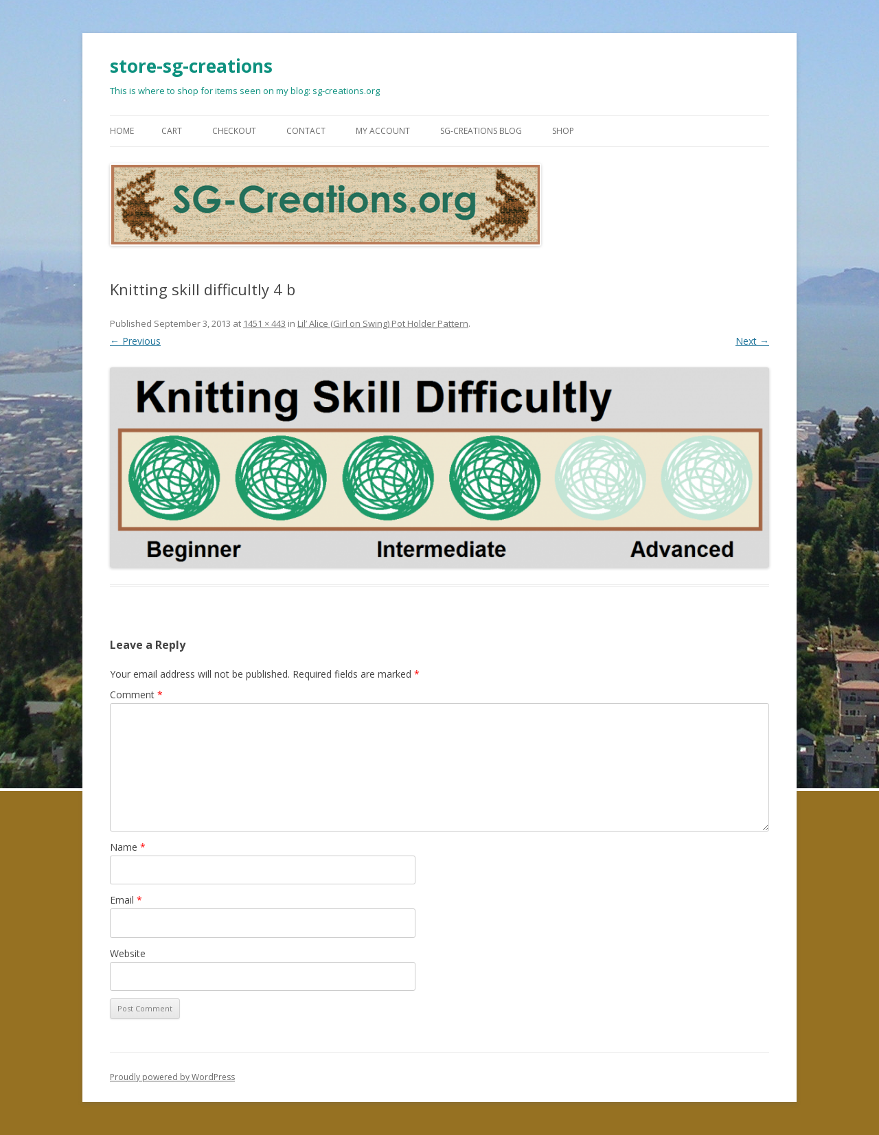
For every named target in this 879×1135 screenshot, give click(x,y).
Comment (136, 694)
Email (126, 899)
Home (122, 131)
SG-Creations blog (481, 131)
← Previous (135, 340)
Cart (171, 131)
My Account (383, 131)
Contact (306, 131)
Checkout (234, 131)
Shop (563, 131)
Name (128, 846)
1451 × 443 (264, 323)
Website (128, 953)
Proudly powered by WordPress (172, 1077)
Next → (752, 340)
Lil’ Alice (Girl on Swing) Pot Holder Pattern (382, 323)
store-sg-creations (191, 66)
